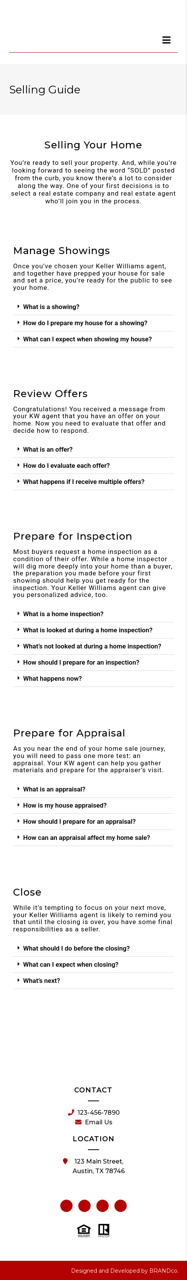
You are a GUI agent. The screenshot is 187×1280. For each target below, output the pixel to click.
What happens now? (52, 678)
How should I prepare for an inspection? (81, 662)
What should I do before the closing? (76, 948)
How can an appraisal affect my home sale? (86, 837)
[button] (93, 307)
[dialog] (166, 40)
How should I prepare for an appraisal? (79, 821)
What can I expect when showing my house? (87, 339)
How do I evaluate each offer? (66, 465)
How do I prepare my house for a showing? (85, 323)
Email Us (94, 1122)
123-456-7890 (94, 1113)
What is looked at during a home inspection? (87, 630)
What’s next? (41, 980)
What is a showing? (51, 307)
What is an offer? (48, 449)
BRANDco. (164, 1270)
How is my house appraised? (64, 805)
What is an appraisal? (54, 789)
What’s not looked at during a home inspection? (92, 646)
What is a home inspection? (63, 614)
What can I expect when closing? (70, 964)
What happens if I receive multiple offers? (83, 481)
